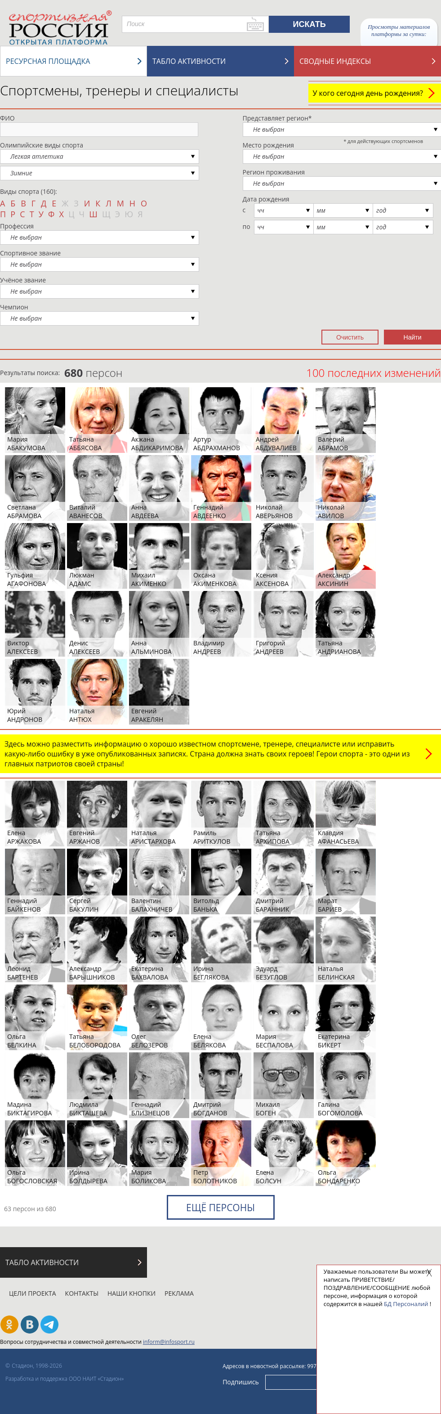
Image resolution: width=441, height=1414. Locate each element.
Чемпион (14, 307)
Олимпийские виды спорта (41, 145)
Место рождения (268, 145)
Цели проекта (32, 1293)
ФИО (7, 118)
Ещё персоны (220, 1207)
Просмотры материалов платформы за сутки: (399, 30)
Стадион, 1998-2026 (37, 1366)
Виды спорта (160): (28, 191)
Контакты (81, 1293)
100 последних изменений (373, 372)
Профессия (17, 226)
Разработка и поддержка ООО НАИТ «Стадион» (64, 1379)
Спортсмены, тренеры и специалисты (119, 90)
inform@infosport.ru (169, 1342)
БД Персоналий (406, 1304)
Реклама (179, 1293)
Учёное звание (23, 280)
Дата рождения (266, 199)
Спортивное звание (30, 253)
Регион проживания (274, 172)
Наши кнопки (131, 1293)
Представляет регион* (277, 118)
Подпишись (241, 1382)
